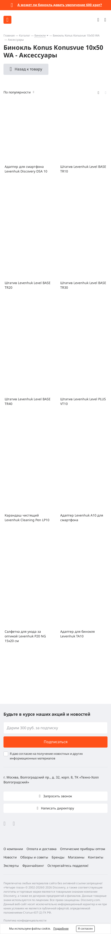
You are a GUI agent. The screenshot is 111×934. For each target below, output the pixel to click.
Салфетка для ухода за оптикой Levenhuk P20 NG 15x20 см (25, 636)
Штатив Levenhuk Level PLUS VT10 (83, 401)
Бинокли (40, 35)
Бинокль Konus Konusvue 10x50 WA (76, 35)
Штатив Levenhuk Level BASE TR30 (83, 285)
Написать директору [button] (57, 808)
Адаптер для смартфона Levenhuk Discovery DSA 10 (26, 168)
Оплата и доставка (42, 849)
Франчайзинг (33, 865)
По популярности (17, 92)
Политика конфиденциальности (24, 920)
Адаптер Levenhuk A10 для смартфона (81, 517)
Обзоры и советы (34, 857)
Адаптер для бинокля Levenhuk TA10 (77, 633)
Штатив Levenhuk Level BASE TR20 (27, 285)
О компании (13, 849)
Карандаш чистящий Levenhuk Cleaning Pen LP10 (27, 517)
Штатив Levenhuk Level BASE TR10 (83, 168)
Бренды (58, 857)
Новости (10, 857)
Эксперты (11, 865)
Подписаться (55, 741)
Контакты (95, 857)
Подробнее (61, 929)
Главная (9, 35)
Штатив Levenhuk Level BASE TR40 (27, 401)
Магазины (76, 857)
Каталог (24, 35)
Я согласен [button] (85, 929)
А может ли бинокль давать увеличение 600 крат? (59, 5)
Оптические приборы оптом (82, 849)
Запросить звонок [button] (57, 796)
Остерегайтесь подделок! (67, 865)
